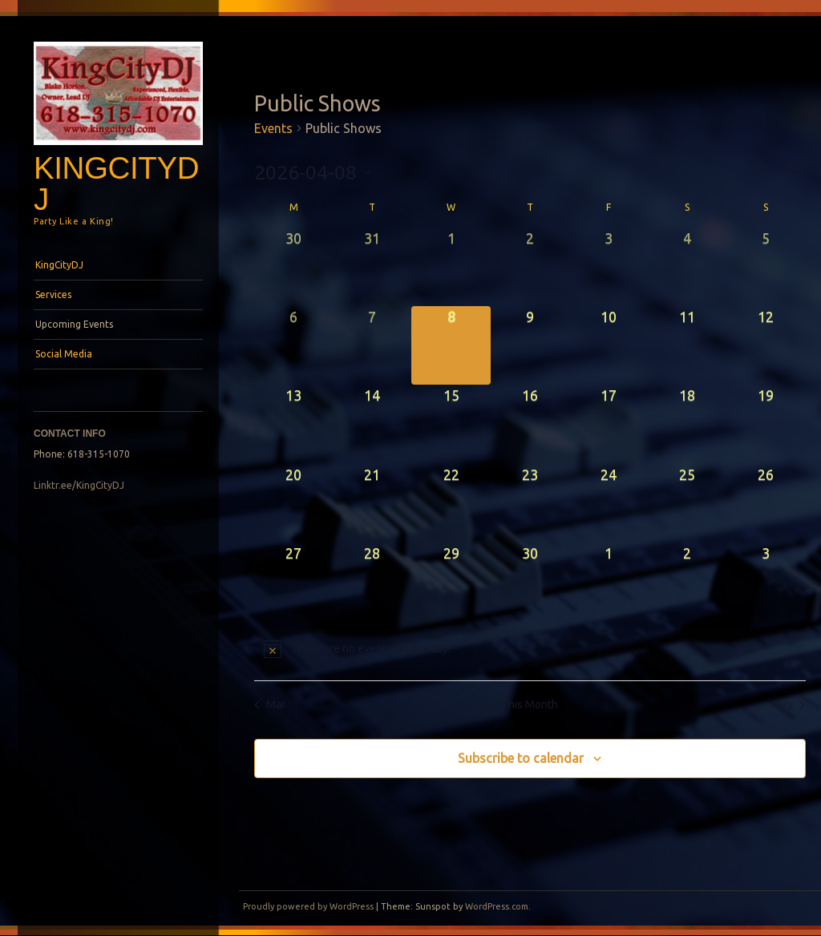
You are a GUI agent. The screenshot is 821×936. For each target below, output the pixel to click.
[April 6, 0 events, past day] (293, 345)
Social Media (63, 354)
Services (53, 294)
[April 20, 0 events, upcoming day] (293, 503)
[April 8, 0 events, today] (450, 345)
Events (273, 128)
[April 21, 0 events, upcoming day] (372, 503)
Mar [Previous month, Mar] (269, 704)
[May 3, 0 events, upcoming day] (765, 582)
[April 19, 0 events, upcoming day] (765, 424)
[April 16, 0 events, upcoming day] (530, 424)
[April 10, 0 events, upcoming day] (608, 345)
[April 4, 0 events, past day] (687, 267)
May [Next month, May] (788, 704)
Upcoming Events (74, 324)
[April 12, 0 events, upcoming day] (765, 345)
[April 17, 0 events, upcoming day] (608, 424)
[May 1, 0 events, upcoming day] (608, 582)
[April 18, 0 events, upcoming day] (687, 424)
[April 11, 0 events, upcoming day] (687, 345)
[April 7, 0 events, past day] (372, 345)
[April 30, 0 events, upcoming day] (530, 582)
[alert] (529, 648)
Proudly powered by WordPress (308, 906)
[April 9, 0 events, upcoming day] (530, 345)
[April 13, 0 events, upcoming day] (293, 424)
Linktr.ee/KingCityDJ (79, 485)
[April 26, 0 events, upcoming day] (765, 503)
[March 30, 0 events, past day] (293, 267)
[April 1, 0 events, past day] (450, 267)
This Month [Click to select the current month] (529, 704)
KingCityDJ (116, 183)
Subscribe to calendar (521, 758)
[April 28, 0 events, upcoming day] (372, 582)
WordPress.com (496, 906)
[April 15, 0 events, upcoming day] (450, 424)
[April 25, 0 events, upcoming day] (687, 503)
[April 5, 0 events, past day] (765, 267)
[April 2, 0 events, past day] (530, 267)
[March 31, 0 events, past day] (372, 267)
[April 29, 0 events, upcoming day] (450, 582)
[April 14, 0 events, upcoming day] (372, 424)
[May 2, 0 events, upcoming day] (687, 582)
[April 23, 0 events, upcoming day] (530, 503)
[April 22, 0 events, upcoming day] (450, 503)
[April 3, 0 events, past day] (608, 267)
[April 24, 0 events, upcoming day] (608, 503)
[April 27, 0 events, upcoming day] (293, 582)
